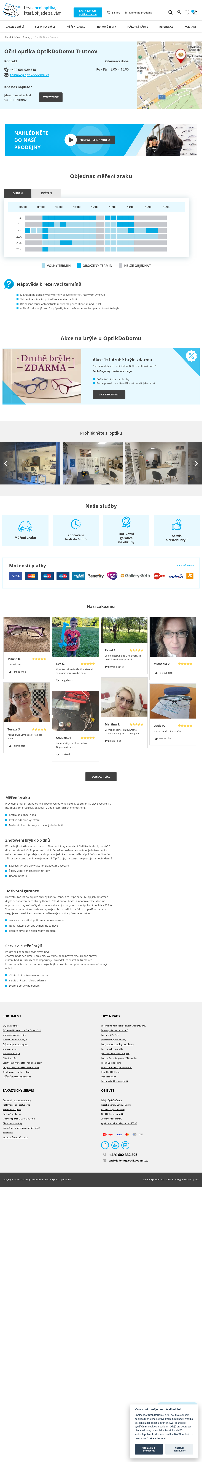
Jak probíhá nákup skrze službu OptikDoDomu (123, 1025)
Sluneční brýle (10, 1048)
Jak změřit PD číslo (110, 1034)
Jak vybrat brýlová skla (112, 1048)
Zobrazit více (101, 776)
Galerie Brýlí (15, 26)
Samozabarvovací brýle (14, 1034)
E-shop (116, 12)
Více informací (109, 394)
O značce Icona (108, 1076)
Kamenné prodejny (140, 12)
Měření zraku (76, 26)
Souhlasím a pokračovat (148, 1449)
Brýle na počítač (10, 1025)
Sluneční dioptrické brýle (15, 1039)
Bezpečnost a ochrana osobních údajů (21, 1127)
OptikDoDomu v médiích (113, 1114)
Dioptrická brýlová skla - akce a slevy (21, 1067)
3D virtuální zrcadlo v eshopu (17, 1072)
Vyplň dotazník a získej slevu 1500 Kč (119, 1123)
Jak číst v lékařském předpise (115, 1053)
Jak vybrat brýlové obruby (113, 1039)
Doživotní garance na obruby (17, 1100)
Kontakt (190, 26)
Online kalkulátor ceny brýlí (114, 1081)
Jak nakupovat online (111, 1062)
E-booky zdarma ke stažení (114, 1030)
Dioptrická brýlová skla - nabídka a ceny (22, 1062)
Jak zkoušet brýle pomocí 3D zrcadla (119, 1058)
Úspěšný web (192, 1179)
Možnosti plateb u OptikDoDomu (19, 1118)
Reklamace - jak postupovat (16, 1104)
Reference (166, 26)
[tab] (18, 193)
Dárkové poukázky (12, 1114)
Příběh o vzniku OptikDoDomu (116, 1104)
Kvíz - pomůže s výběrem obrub (116, 1067)
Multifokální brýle (11, 1053)
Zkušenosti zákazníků (111, 1118)
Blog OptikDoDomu (110, 1072)
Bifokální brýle (10, 1058)
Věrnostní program (12, 1109)
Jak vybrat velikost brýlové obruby (117, 1044)
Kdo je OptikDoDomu (111, 1100)
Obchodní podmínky (12, 1123)
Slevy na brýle (45, 26)
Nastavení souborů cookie (15, 1137)
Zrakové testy (106, 26)
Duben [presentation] (18, 193)
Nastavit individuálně (179, 1449)
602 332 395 (120, 1154)
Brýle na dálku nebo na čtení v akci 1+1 (22, 1030)
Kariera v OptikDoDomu (113, 1109)
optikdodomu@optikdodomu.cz (125, 1160)
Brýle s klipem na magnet (15, 1044)
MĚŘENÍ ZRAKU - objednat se (17, 1076)
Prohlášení (8, 1132)
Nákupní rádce (137, 26)
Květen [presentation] (46, 193)
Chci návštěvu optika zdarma (88, 12)
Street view (51, 97)
